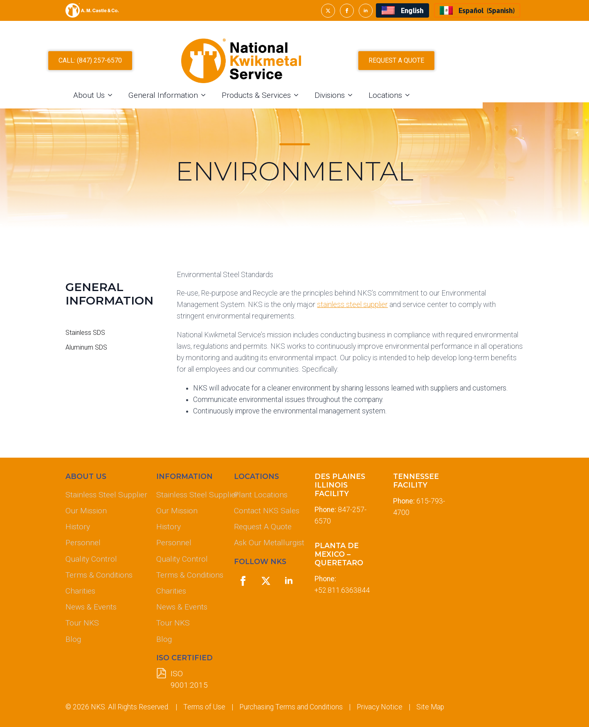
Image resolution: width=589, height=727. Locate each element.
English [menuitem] (412, 10)
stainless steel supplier (352, 304)
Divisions (383, 102)
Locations (438, 102)
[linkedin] (366, 11)
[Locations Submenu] (463, 102)
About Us (142, 102)
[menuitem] (402, 10)
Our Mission (86, 511)
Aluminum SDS (86, 347)
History (77, 527)
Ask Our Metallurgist (267, 542)
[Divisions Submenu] (406, 102)
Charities (80, 591)
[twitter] (328, 11)
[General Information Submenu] (259, 102)
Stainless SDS (85, 333)
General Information (216, 102)
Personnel (83, 542)
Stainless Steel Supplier (104, 495)
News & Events (91, 607)
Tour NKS (82, 623)
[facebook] (347, 11)
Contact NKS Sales (266, 511)
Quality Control (91, 559)
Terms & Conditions (99, 575)
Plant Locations (261, 495)
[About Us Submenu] (165, 102)
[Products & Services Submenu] (352, 102)
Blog (73, 639)
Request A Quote (263, 527)
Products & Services (309, 102)
